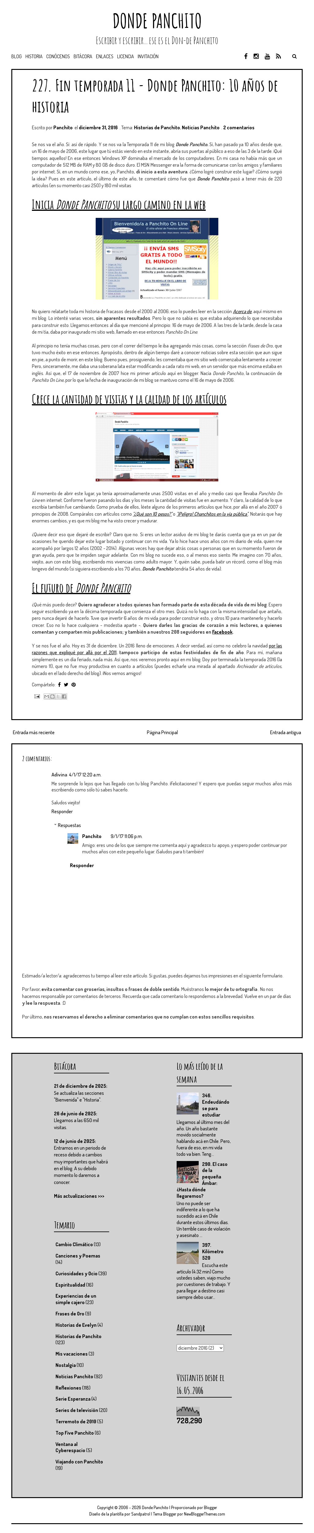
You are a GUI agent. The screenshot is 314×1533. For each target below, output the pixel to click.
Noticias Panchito (201, 127)
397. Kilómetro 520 (213, 1251)
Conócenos (58, 56)
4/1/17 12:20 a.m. (85, 775)
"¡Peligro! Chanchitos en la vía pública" (212, 514)
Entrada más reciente (34, 732)
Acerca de (242, 311)
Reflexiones (68, 1388)
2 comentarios (239, 127)
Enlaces (104, 56)
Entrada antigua (285, 732)
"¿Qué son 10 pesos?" (152, 514)
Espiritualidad (70, 1285)
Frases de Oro (70, 1314)
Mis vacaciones (72, 1354)
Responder (62, 811)
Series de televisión (77, 1410)
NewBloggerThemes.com (204, 1513)
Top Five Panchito (75, 1433)
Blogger (210, 1507)
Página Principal (162, 732)
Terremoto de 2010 (76, 1421)
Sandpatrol (140, 1513)
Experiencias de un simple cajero (76, 1299)
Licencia (125, 56)
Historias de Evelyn (76, 1325)
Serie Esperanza (73, 1399)
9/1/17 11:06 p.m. (127, 836)
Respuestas (69, 825)
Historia (34, 56)
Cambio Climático (74, 1244)
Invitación (148, 56)
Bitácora (83, 56)
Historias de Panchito (157, 127)
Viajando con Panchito (79, 1462)
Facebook (222, 632)
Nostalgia (66, 1365)
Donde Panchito (157, 20)
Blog (16, 56)
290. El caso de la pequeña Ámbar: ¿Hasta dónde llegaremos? (202, 1180)
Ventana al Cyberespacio (70, 1447)
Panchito (91, 836)
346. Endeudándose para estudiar (215, 1104)
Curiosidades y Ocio (77, 1273)
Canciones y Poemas (78, 1256)
